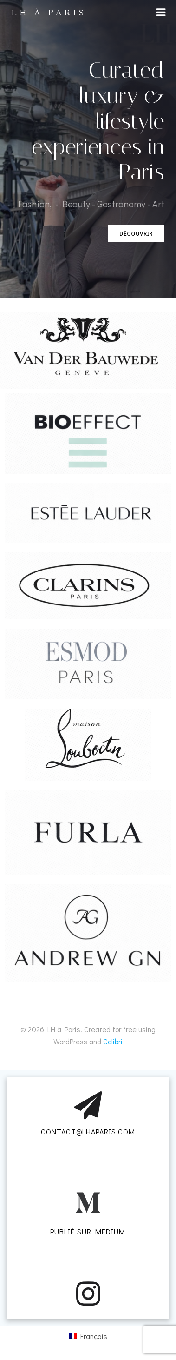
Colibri (113, 1041)
